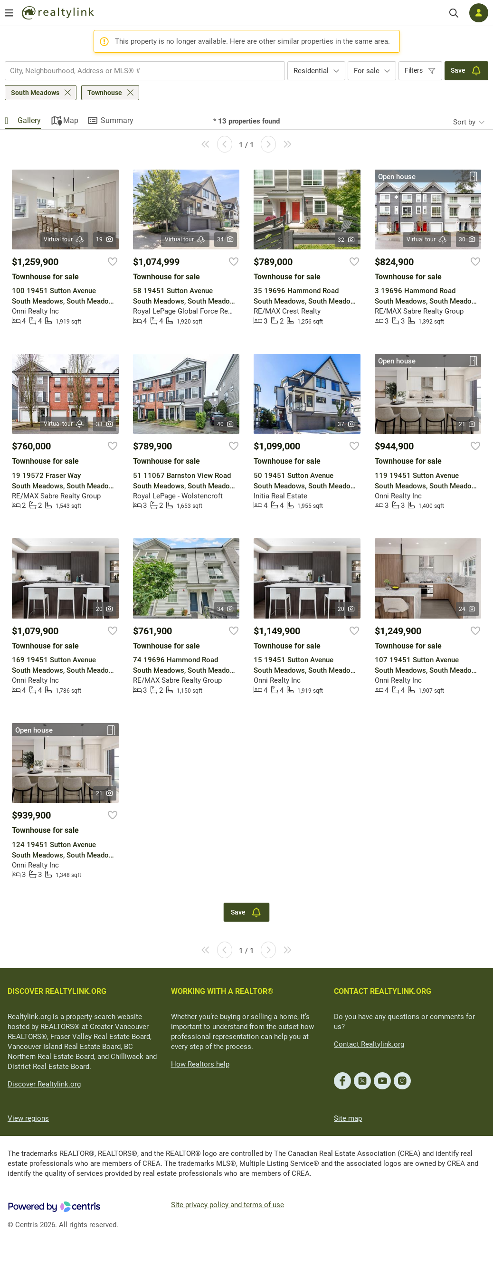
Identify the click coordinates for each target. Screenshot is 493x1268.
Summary (117, 120)
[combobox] (145, 70)
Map (70, 120)
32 (346, 240)
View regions (28, 1118)
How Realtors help (200, 1064)
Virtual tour (64, 239)
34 (226, 239)
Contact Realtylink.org (369, 1044)
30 (467, 239)
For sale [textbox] (366, 71)
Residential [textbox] (311, 71)
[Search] (454, 13)
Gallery (29, 120)
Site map (348, 1118)
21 (467, 424)
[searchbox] (139, 71)
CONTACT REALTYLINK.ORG (382, 991)
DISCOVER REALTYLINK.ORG (57, 991)
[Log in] (478, 12)
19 (105, 239)
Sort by (464, 122)
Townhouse (104, 92)
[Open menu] (9, 12)
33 (105, 424)
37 (346, 424)
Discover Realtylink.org (44, 1084)
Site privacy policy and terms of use (227, 1205)
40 (226, 424)
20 (105, 609)
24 (467, 609)
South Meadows (35, 92)
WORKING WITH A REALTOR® (222, 991)
